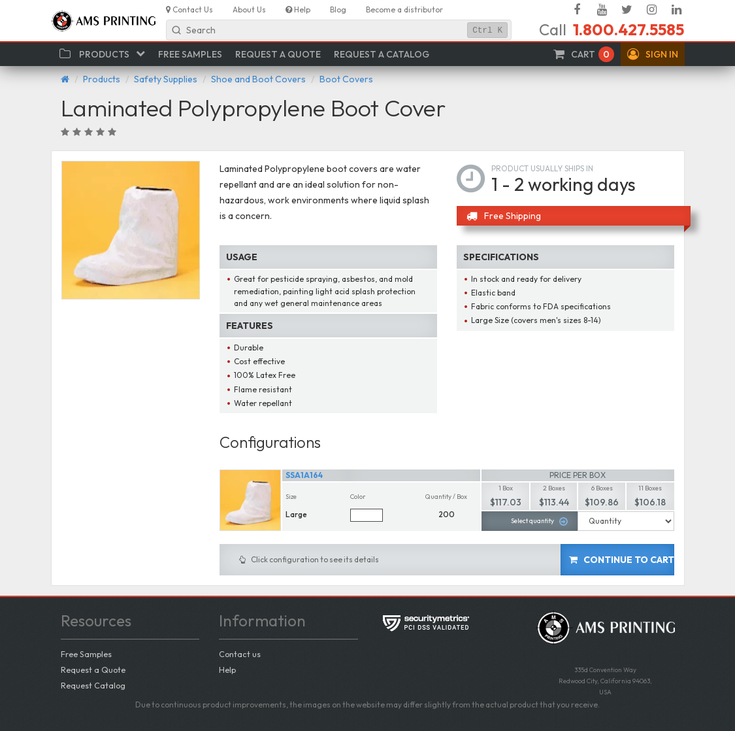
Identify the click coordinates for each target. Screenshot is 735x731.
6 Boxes (602, 488)
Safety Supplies (165, 79)
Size (291, 496)
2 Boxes (554, 488)
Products (101, 79)
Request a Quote (93, 669)
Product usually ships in (542, 168)
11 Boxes (650, 488)
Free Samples (86, 654)
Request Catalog (93, 685)
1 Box (505, 488)
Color (358, 496)
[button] (653, 54)
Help (227, 669)
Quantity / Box (446, 496)
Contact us (240, 654)
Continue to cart (621, 560)
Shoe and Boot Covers (258, 79)
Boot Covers (346, 79)
